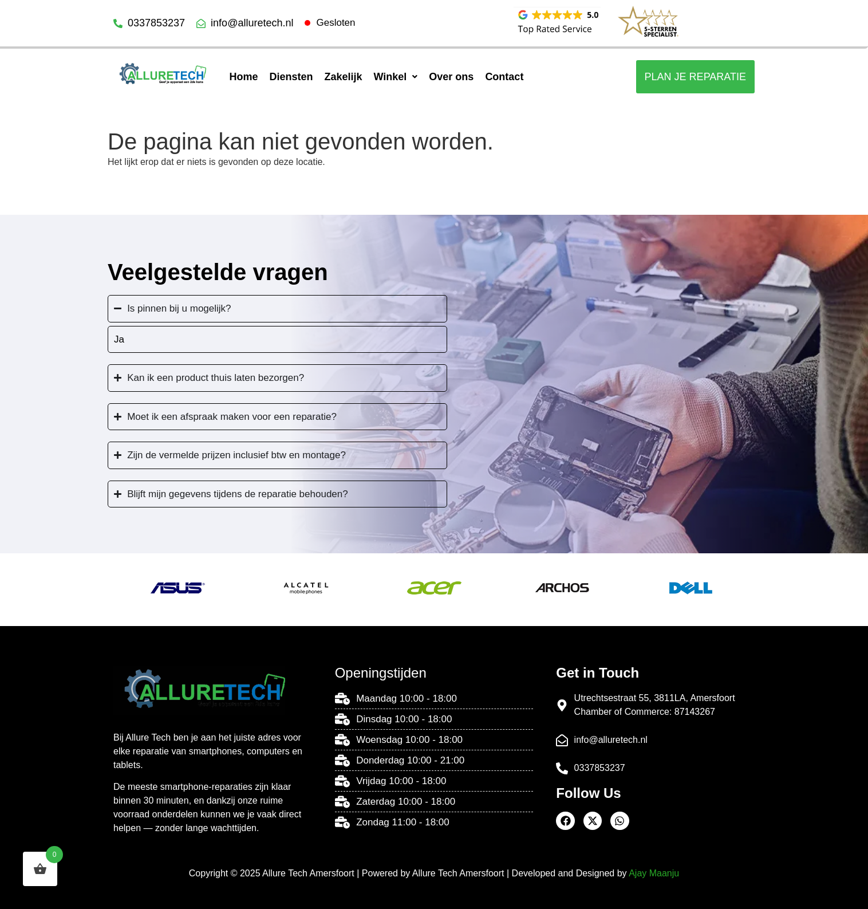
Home (243, 76)
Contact (504, 76)
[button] (395, 77)
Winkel (395, 76)
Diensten (291, 76)
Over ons (451, 76)
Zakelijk (343, 76)
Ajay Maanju (654, 873)
